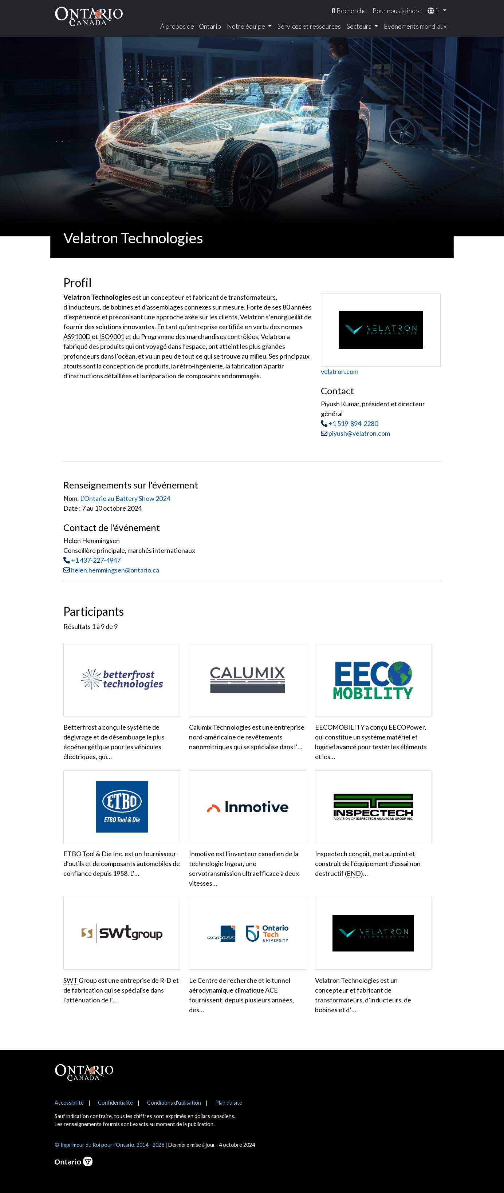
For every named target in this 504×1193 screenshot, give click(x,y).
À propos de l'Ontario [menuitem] (190, 26)
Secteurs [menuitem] (360, 26)
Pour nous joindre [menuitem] (397, 11)
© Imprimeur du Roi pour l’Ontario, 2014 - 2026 (109, 1145)
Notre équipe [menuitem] (246, 26)
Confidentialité (115, 1103)
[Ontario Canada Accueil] (89, 16)
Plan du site (228, 1103)
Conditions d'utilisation (174, 1103)
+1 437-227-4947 (96, 560)
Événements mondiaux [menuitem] (415, 26)
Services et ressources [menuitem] (309, 26)
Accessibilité (69, 1103)
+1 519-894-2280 (353, 423)
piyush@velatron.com (355, 433)
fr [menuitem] (434, 11)
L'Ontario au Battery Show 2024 (125, 498)
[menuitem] (349, 11)
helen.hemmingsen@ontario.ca (115, 570)
